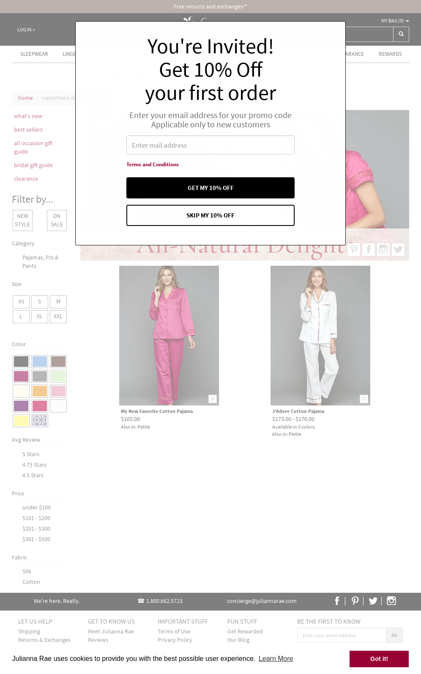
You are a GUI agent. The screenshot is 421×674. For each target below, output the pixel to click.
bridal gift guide (33, 165)
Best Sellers (302, 54)
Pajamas (106, 54)
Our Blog (238, 640)
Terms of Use (174, 631)
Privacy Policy (175, 640)
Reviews (98, 640)
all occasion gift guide (33, 147)
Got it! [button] (379, 658)
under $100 (36, 507)
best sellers (28, 129)
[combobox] (344, 34)
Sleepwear (34, 54)
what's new (28, 116)
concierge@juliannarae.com (262, 601)
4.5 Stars (33, 475)
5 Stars (30, 454)
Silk (26, 571)
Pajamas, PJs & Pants (40, 261)
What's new (251, 54)
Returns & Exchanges (44, 640)
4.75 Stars (34, 464)
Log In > (26, 29)
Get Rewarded (245, 631)
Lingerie (73, 54)
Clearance (350, 54)
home (25, 98)
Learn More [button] (276, 658)
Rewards (390, 54)
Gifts (218, 54)
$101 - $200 (36, 518)
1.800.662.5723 (164, 601)
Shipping (29, 631)
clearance (26, 178)
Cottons (141, 54)
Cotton (31, 582)
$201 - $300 (36, 528)
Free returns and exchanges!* (210, 6)
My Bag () (395, 20)
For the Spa (184, 54)
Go (394, 635)
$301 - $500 (36, 539)
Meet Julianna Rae (111, 631)
